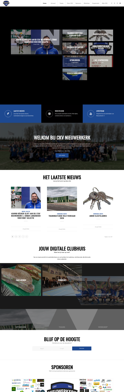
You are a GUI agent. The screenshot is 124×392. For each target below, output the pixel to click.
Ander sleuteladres (98, 216)
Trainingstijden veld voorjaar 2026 (62, 217)
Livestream (100, 111)
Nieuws (23, 211)
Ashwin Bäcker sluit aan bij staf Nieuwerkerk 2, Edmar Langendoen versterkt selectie (26, 215)
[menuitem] (44, 3)
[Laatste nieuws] (8, 113)
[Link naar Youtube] (120, 3)
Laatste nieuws (19, 111)
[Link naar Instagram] (117, 3)
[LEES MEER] (62, 155)
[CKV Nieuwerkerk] (6, 3)
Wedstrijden (59, 111)
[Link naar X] (114, 3)
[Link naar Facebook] (111, 3)
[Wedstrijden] (49, 113)
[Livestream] (90, 113)
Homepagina (60, 214)
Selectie (28, 211)
